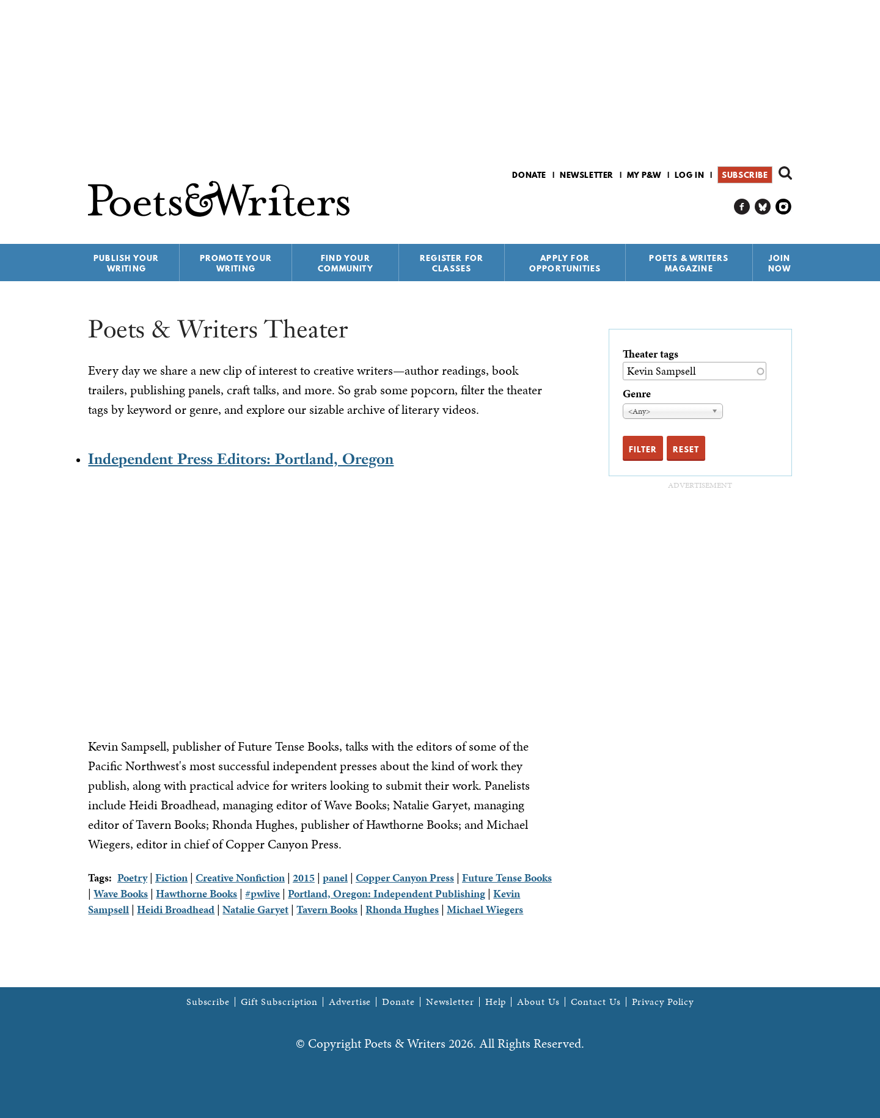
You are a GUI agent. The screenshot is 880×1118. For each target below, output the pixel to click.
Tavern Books (327, 909)
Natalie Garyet (255, 909)
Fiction (171, 877)
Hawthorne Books (196, 893)
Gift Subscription (279, 1002)
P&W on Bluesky (763, 207)
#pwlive (262, 893)
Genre (637, 393)
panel (335, 877)
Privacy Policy (663, 1002)
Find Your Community (345, 263)
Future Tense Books (507, 877)
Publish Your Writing (126, 263)
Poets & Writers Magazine (688, 263)
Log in (690, 174)
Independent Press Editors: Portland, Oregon (241, 458)
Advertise (350, 1002)
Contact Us (596, 1002)
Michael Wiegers (485, 909)
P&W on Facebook (742, 207)
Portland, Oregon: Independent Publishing (386, 893)
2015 (304, 877)
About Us (538, 1002)
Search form (785, 173)
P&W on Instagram (784, 207)
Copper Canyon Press (405, 877)
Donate (529, 174)
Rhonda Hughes (402, 909)
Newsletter (587, 174)
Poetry (132, 877)
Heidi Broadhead (176, 909)
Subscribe (745, 174)
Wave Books (121, 893)
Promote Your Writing (236, 263)
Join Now (779, 263)
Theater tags (650, 353)
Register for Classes (451, 263)
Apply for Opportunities (565, 263)
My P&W (644, 174)
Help (496, 1002)
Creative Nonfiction (240, 877)
